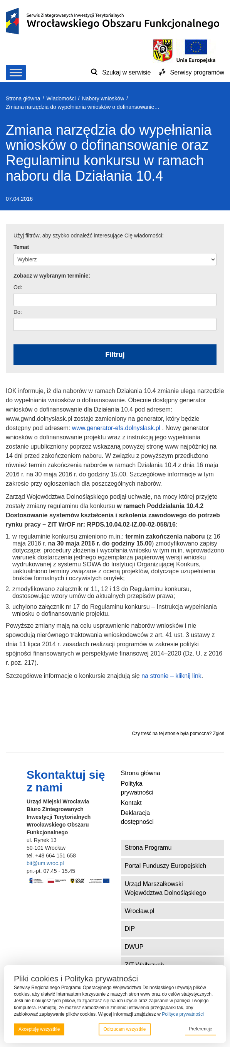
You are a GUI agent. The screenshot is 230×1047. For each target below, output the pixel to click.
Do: (17, 312)
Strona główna (140, 773)
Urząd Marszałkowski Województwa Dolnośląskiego (165, 888)
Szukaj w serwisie (126, 72)
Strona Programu (148, 847)
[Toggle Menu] (16, 72)
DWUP (134, 947)
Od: (17, 287)
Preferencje (200, 1029)
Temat (21, 247)
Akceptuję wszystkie (39, 1029)
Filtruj (115, 354)
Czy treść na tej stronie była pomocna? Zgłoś (178, 733)
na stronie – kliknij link (171, 676)
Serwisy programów (197, 72)
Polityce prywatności (183, 1014)
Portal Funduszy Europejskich (165, 865)
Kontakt (131, 803)
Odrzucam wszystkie (124, 1029)
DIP (130, 928)
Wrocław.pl (139, 911)
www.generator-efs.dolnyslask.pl (116, 428)
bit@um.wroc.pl (45, 863)
